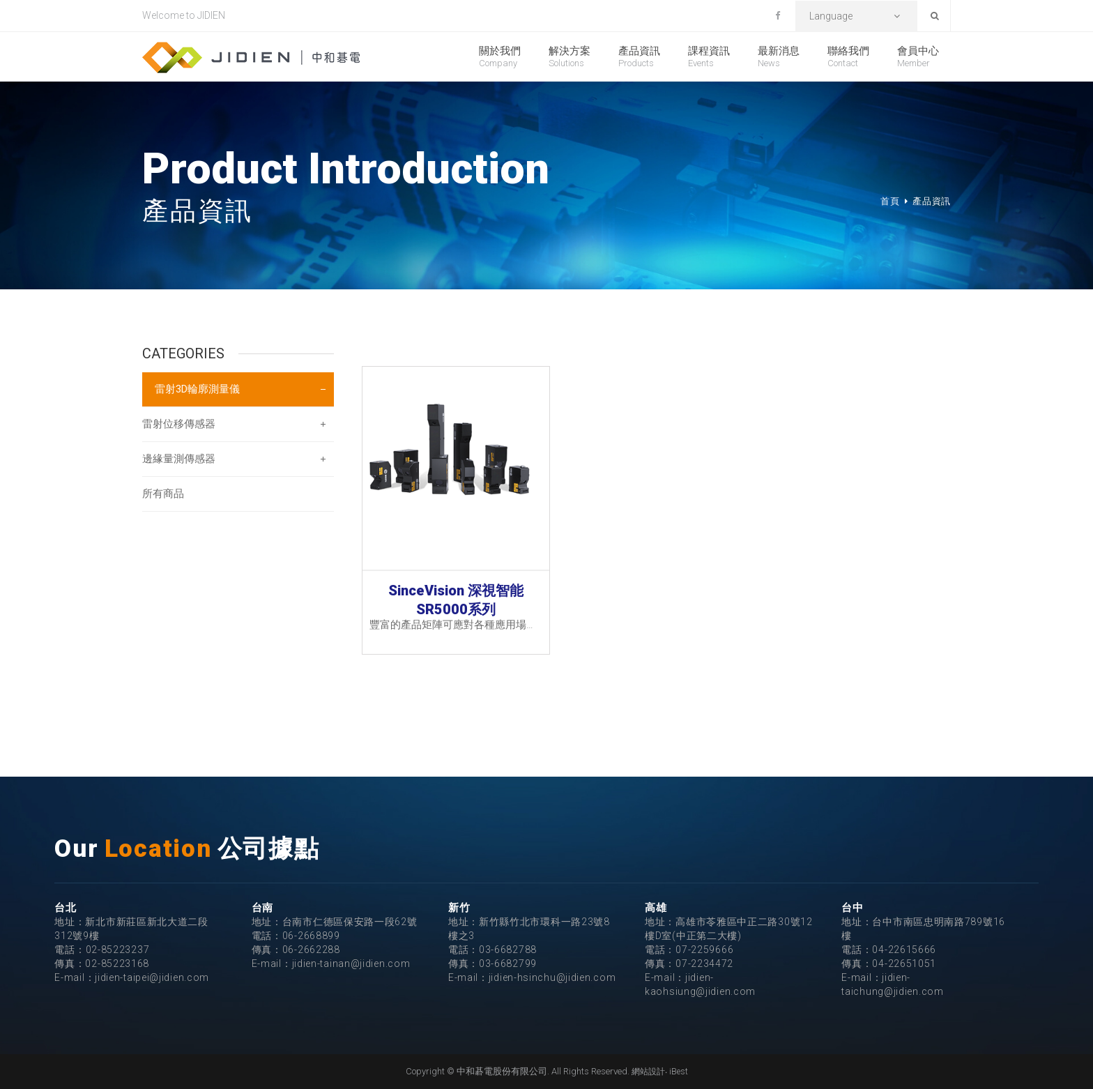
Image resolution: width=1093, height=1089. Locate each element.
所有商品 (163, 493)
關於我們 (500, 56)
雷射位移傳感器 (178, 424)
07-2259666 (704, 949)
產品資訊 (639, 56)
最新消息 (779, 56)
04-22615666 (904, 949)
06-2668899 (311, 935)
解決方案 (569, 56)
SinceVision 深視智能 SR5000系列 (455, 598)
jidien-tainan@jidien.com (351, 963)
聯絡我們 (848, 56)
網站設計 (648, 1071)
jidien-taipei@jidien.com (152, 977)
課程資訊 (709, 56)
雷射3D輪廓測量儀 (197, 389)
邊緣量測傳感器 (178, 458)
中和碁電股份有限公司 (251, 57)
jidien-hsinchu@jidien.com (552, 977)
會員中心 (918, 56)
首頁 (889, 201)
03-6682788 (508, 949)
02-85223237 (118, 949)
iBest (678, 1071)
